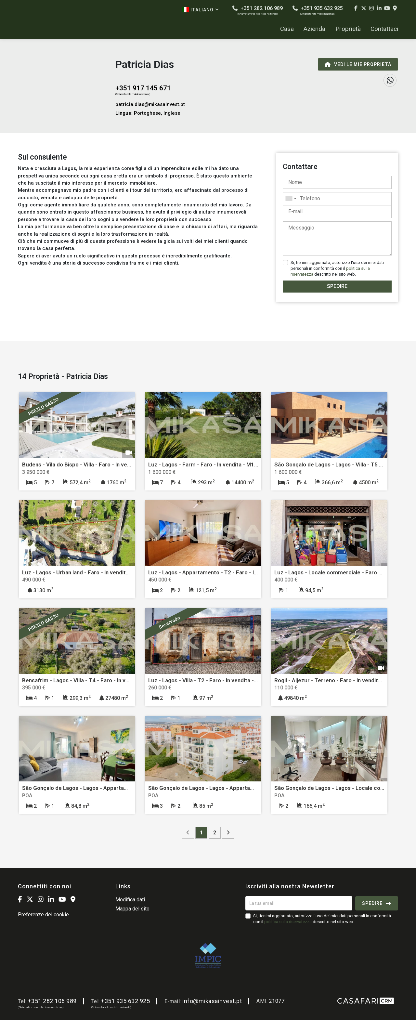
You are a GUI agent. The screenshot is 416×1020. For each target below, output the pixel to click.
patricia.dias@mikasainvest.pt (150, 104)
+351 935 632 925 (317, 10)
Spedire (337, 286)
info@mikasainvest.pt (212, 1001)
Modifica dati (130, 899)
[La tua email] (298, 903)
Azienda (314, 29)
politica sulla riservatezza (288, 921)
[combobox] (337, 198)
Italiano (200, 9)
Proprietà (348, 29)
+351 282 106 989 (257, 10)
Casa (287, 29)
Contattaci (384, 29)
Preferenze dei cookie (43, 914)
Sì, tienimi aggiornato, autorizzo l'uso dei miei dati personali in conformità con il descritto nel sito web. (337, 268)
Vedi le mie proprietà (358, 64)
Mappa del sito (132, 909)
